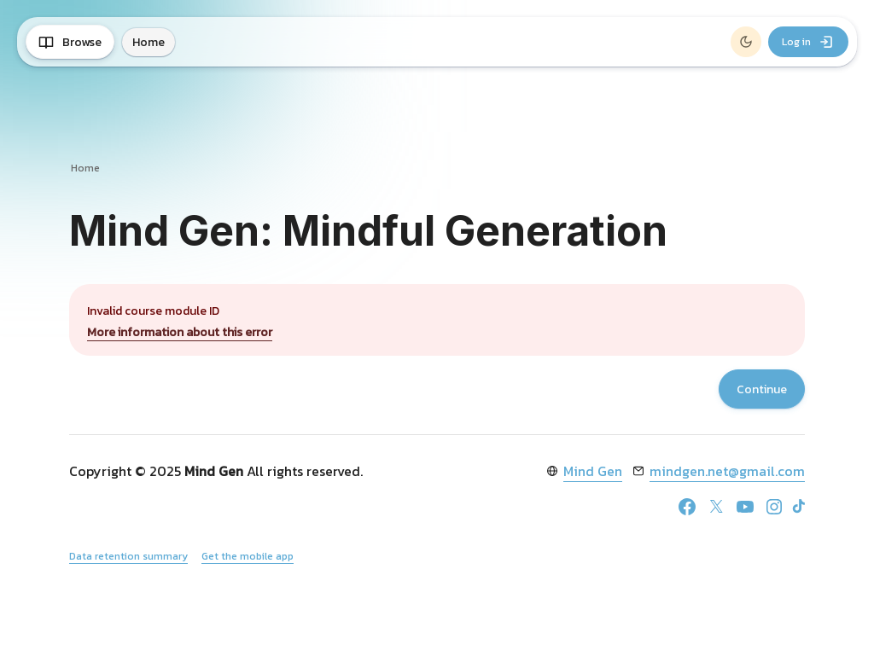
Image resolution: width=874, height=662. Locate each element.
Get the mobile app (247, 556)
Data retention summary (128, 556)
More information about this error (179, 332)
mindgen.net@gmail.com (727, 471)
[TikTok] (799, 506)
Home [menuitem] (148, 42)
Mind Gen (592, 471)
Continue (762, 389)
